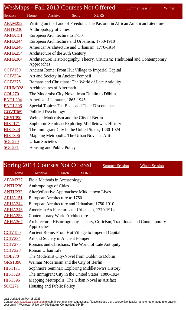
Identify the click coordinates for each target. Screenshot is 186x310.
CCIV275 (12, 82)
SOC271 (11, 147)
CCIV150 (12, 70)
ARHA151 (13, 35)
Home (32, 15)
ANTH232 (13, 192)
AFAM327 (13, 180)
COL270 (11, 94)
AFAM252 (13, 23)
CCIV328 (12, 250)
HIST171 (12, 123)
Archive (54, 15)
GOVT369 (13, 111)
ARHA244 (13, 41)
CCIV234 (12, 76)
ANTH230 (13, 29)
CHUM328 (13, 88)
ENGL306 (13, 105)
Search (77, 15)
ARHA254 (13, 53)
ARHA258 (13, 215)
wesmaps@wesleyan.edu (29, 301)
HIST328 (12, 129)
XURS (99, 15)
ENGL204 (13, 99)
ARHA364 (13, 59)
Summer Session (139, 8)
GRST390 (12, 117)
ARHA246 (13, 47)
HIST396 (12, 135)
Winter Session (152, 166)
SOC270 (11, 141)
